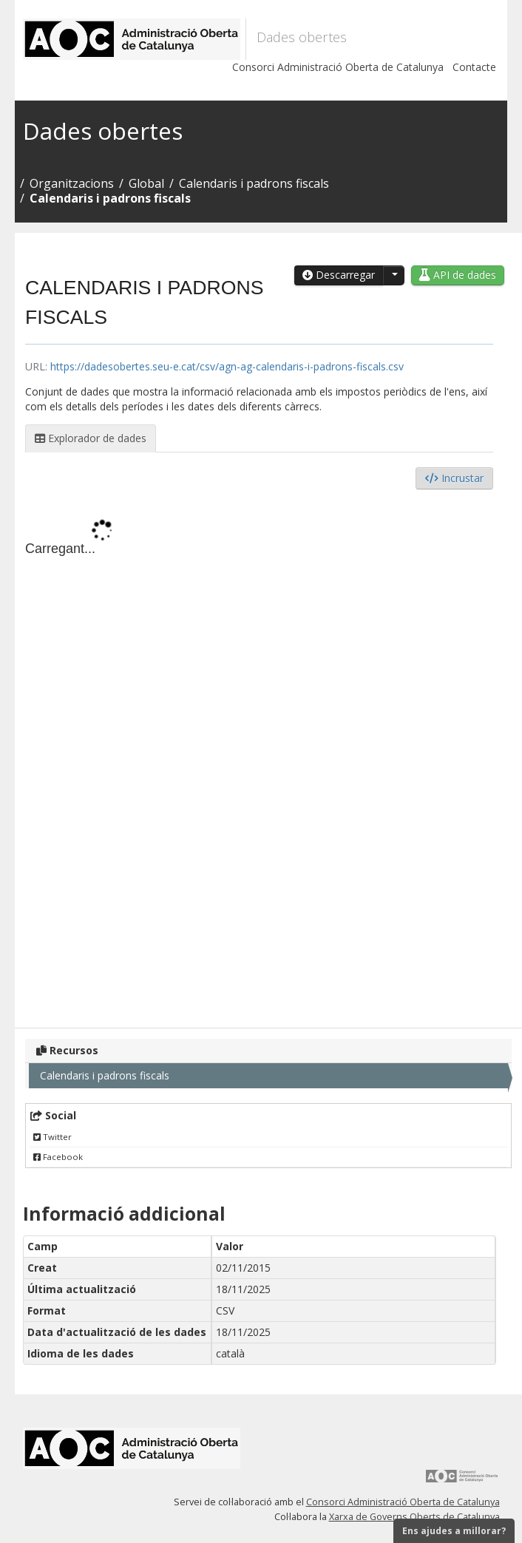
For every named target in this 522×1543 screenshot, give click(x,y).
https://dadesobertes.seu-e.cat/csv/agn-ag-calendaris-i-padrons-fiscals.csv (227, 366)
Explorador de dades (90, 438)
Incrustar (454, 478)
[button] (393, 275)
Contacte (474, 67)
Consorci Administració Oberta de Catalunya (338, 67)
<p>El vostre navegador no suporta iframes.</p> (259, 755)
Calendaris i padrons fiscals (254, 183)
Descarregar (338, 275)
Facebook (58, 1156)
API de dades (457, 275)
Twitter (52, 1136)
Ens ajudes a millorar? (454, 1531)
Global (146, 183)
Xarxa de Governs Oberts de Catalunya (414, 1516)
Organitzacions (72, 183)
